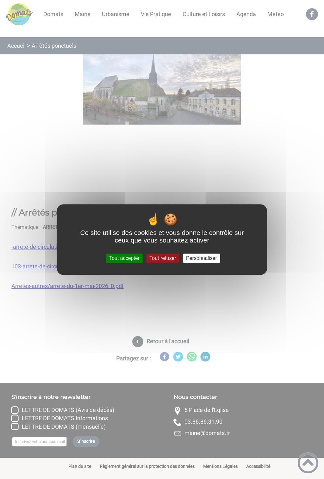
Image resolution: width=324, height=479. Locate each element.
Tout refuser (162, 258)
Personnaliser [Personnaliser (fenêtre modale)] (201, 258)
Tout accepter (124, 258)
